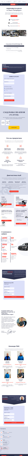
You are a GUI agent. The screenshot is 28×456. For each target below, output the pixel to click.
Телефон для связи (7, 96)
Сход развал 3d (15, 29)
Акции (7, 1)
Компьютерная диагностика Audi (10, 182)
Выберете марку (7, 415)
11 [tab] (19, 38)
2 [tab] (9, 38)
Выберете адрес (6, 418)
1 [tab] (8, 38)
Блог (4, 1)
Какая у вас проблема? (8, 93)
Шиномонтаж (24, 1)
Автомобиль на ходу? (7, 86)
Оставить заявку (20, 51)
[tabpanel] (6, 33)
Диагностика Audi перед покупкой (17, 182)
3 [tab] (10, 38)
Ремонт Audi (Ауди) (4, 29)
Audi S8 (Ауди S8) (10, 29)
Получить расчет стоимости (9, 100)
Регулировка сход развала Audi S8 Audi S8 (12, 50)
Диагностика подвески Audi (4, 182)
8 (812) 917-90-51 (6, 410)
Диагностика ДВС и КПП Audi (24, 182)
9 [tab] (17, 38)
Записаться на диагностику (14, 191)
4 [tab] (11, 38)
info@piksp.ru (5, 441)
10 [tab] (18, 38)
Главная (2, 1)
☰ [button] (1, 4)
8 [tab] (16, 38)
